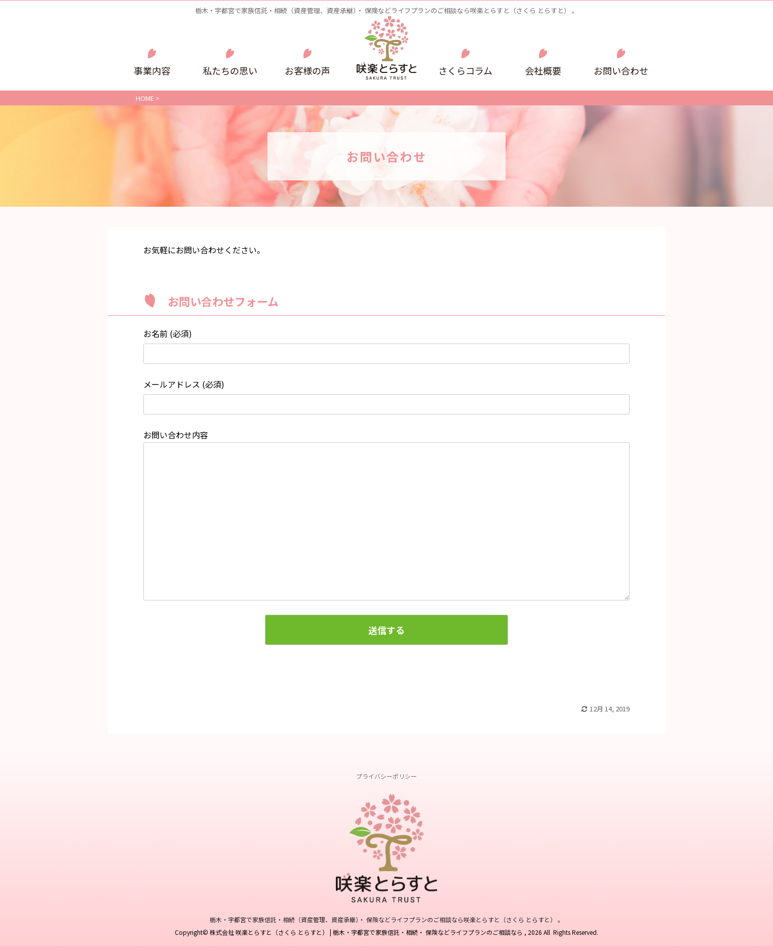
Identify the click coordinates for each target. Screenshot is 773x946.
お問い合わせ (621, 70)
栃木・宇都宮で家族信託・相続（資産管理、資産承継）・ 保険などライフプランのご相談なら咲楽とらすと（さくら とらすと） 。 (387, 919)
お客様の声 (307, 70)
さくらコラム (465, 70)
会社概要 (543, 70)
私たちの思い (230, 70)
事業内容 (152, 70)
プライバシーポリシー (386, 776)
